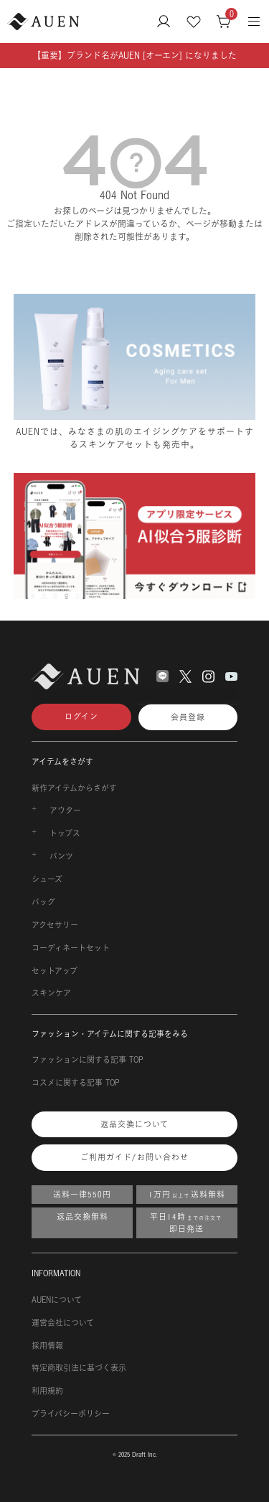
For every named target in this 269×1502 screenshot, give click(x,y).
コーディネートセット (71, 948)
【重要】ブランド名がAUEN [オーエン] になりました (134, 55)
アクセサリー (55, 925)
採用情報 (47, 1346)
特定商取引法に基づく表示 (79, 1368)
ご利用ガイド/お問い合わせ (134, 1157)
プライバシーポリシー (71, 1414)
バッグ (43, 902)
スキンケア (51, 993)
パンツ (61, 856)
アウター (65, 810)
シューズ (47, 879)
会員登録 (188, 717)
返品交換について (134, 1124)
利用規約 (47, 1391)
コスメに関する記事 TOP (76, 1083)
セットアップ (54, 971)
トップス (64, 833)
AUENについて (57, 1300)
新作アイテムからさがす (74, 788)
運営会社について (63, 1323)
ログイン (81, 717)
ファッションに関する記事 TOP (87, 1060)
